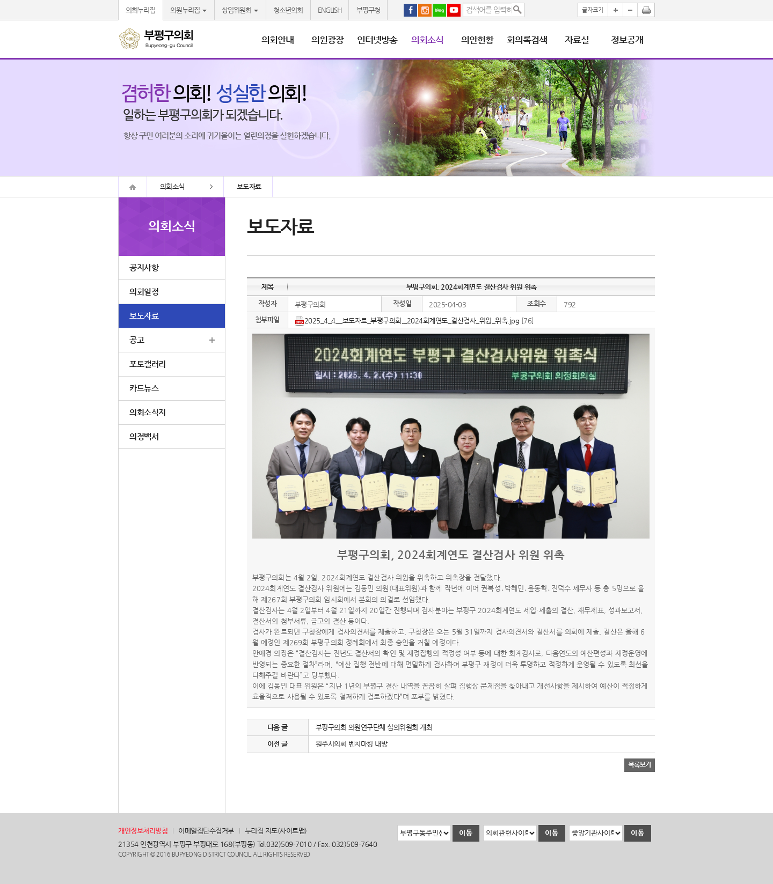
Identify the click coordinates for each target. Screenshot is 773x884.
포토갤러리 (147, 364)
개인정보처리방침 (142, 831)
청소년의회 (288, 10)
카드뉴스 (143, 388)
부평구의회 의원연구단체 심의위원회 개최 (374, 727)
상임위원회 (240, 10)
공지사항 (143, 267)
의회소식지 (147, 412)
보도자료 (143, 315)
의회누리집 (140, 10)
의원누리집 (188, 10)
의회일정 (143, 291)
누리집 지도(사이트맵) (276, 831)
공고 (136, 339)
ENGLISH (329, 10)
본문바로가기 (0, 0)
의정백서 (143, 436)
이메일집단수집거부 (206, 831)
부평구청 (368, 10)
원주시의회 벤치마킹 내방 (352, 744)
